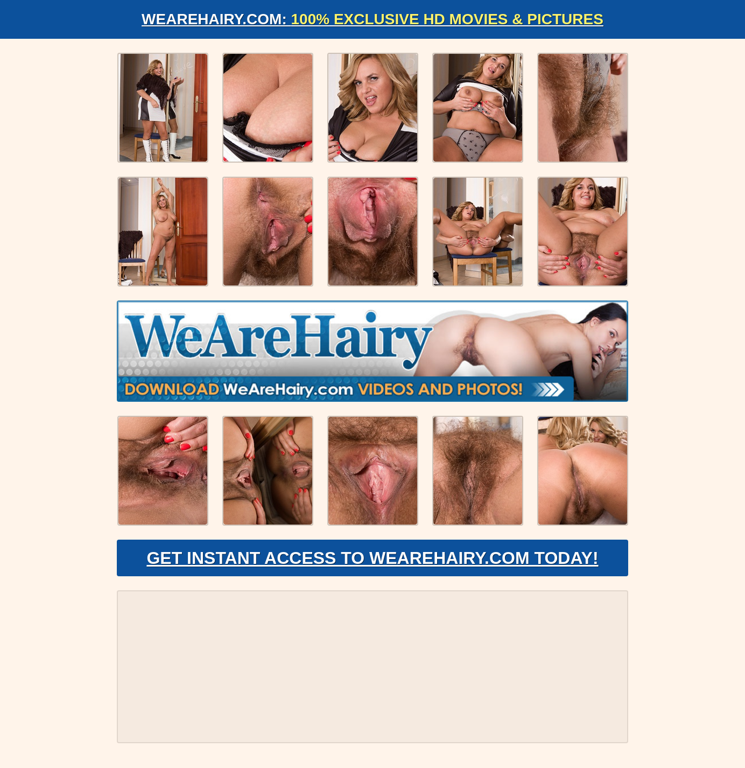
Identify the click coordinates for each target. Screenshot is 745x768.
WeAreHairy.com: (372, 19)
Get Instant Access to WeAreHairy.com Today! (372, 558)
